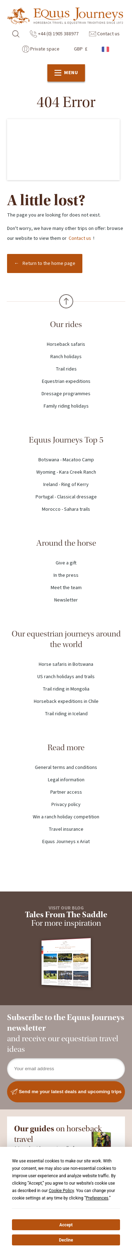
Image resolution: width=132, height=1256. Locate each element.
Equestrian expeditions (66, 381)
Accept (66, 1224)
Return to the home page (49, 263)
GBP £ (80, 49)
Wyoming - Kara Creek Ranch (66, 472)
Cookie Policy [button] (61, 1190)
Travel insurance (66, 829)
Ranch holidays (66, 356)
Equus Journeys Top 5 (66, 440)
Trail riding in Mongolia (66, 689)
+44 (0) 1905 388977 (54, 33)
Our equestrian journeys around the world (66, 639)
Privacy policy (66, 804)
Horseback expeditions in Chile (66, 701)
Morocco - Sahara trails (66, 509)
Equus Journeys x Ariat (66, 841)
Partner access (66, 792)
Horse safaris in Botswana (66, 664)
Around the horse (66, 543)
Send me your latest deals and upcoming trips (66, 1091)
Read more (66, 747)
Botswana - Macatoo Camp (66, 459)
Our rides (66, 324)
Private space (40, 49)
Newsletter (66, 600)
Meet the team (66, 587)
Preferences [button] (97, 1198)
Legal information (66, 779)
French (106, 49)
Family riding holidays (66, 406)
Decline (66, 1240)
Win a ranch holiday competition (66, 816)
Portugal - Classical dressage (66, 496)
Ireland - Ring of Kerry (66, 484)
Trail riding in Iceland (66, 713)
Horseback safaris (66, 344)
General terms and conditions (66, 767)
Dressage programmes (66, 393)
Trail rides (66, 369)
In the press (66, 575)
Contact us (104, 33)
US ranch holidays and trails (66, 676)
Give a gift (66, 563)
